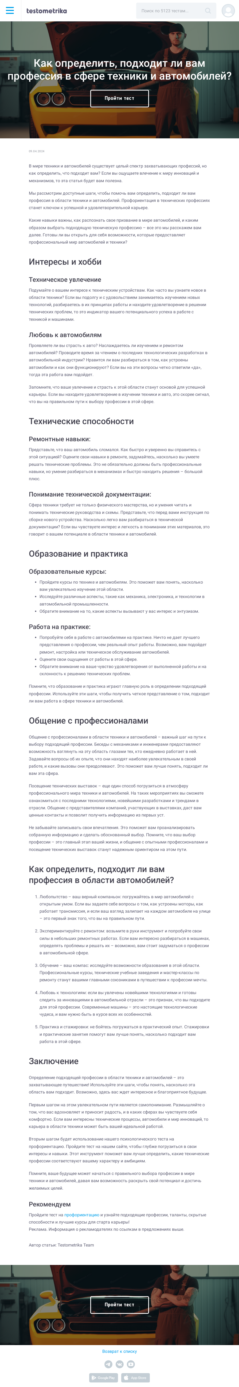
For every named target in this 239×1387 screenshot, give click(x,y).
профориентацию (81, 1214)
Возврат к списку (119, 1351)
